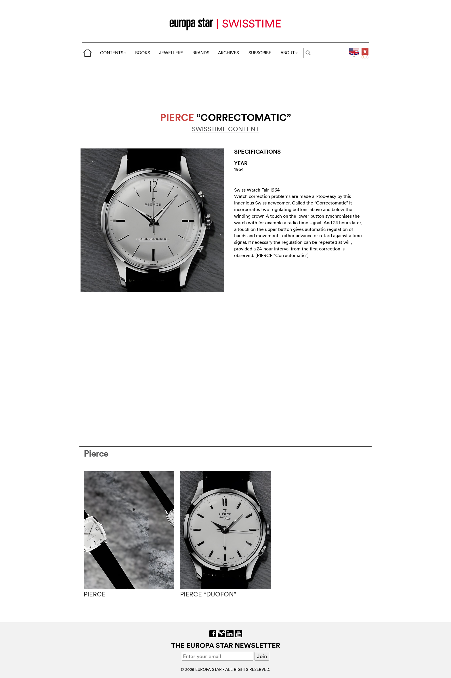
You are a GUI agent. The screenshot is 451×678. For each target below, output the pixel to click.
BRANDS (200, 52)
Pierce (96, 453)
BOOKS (142, 52)
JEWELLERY (171, 52)
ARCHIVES (228, 52)
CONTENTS (113, 52)
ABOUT (289, 52)
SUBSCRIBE (260, 52)
